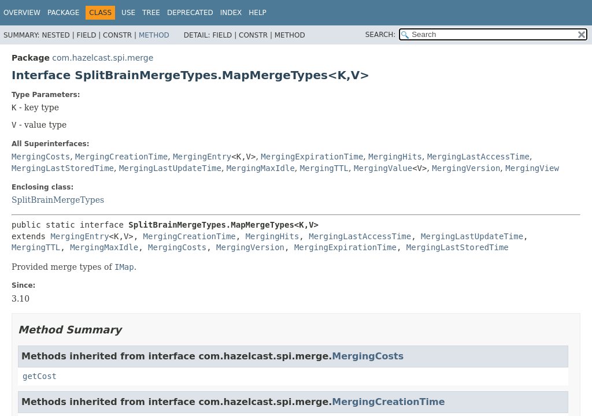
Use (128, 13)
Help (258, 13)
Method (154, 35)
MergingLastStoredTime (63, 168)
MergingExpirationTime (312, 156)
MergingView (532, 168)
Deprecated (190, 13)
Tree (151, 13)
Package (63, 13)
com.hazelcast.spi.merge (102, 57)
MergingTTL (324, 168)
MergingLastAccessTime (478, 156)
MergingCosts (41, 156)
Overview (21, 13)
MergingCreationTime (121, 156)
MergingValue (383, 168)
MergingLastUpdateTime (170, 168)
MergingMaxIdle (261, 168)
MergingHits (395, 156)
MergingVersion (466, 168)
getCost (40, 376)
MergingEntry (202, 156)
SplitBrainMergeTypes (58, 200)
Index (231, 13)
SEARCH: (380, 35)
